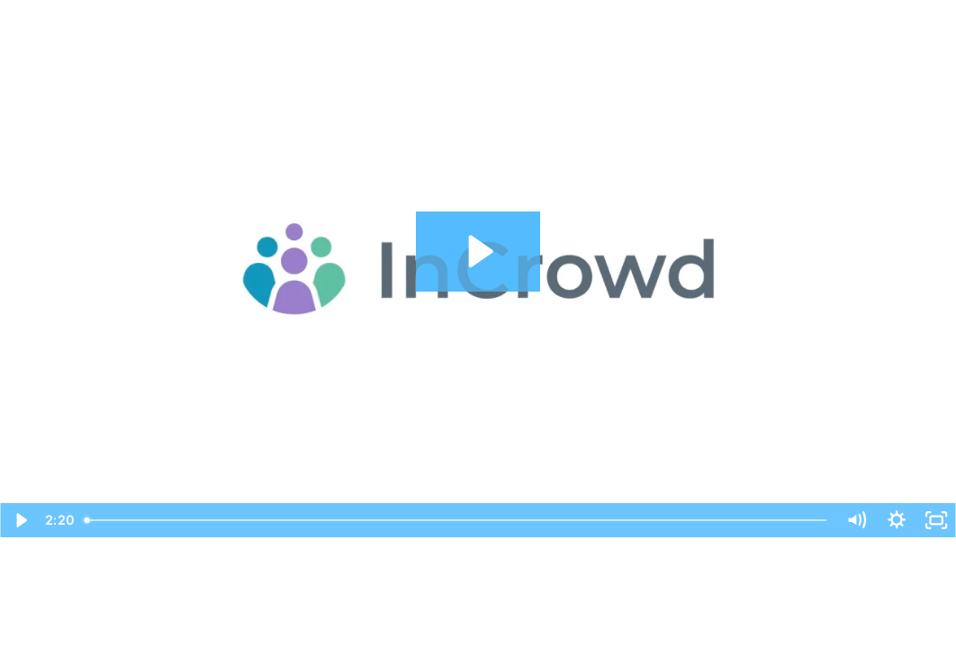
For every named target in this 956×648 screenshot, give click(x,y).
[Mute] (856, 520)
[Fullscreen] (936, 520)
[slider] (456, 520)
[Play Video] (20, 520)
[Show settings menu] (896, 520)
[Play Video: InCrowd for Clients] (478, 252)
